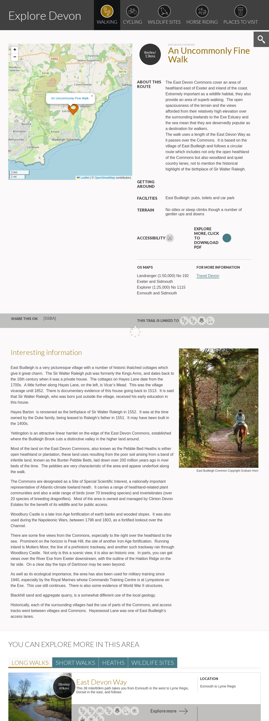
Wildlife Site (152, 662)
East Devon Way (101, 681)
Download (227, 238)
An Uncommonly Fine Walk (70, 98)
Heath (113, 662)
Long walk (30, 662)
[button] (73, 109)
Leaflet (83, 177)
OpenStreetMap (105, 177)
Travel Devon (208, 276)
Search (261, 39)
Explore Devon (44, 15)
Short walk (75, 662)
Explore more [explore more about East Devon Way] (164, 711)
